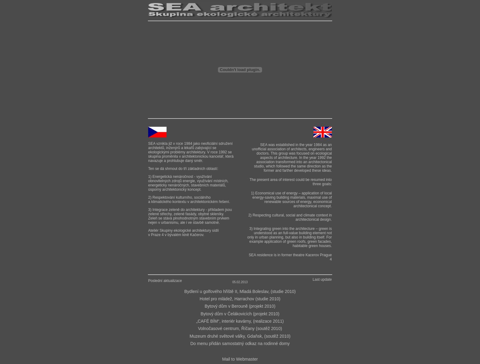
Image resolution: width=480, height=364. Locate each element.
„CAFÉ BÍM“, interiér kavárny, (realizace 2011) (240, 321)
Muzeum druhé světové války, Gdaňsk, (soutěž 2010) (240, 336)
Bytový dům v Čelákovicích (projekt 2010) (240, 313)
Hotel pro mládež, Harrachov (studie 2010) (240, 298)
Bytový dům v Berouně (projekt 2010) (239, 306)
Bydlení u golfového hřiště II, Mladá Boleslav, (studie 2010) (240, 291)
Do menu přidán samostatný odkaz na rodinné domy (240, 343)
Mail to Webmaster (240, 359)
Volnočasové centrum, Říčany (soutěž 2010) (240, 328)
